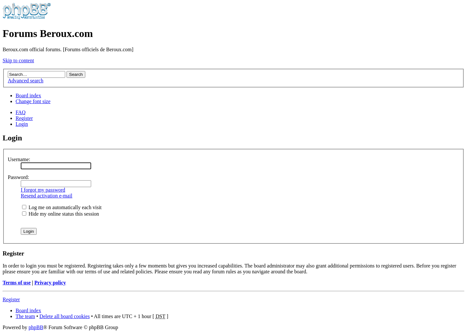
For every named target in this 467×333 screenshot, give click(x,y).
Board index (28, 95)
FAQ (21, 112)
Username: (19, 159)
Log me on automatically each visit (62, 207)
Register (24, 118)
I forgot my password (43, 190)
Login (22, 124)
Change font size (33, 101)
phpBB (36, 327)
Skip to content (18, 60)
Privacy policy (50, 282)
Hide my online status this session (60, 214)
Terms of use (17, 282)
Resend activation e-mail (46, 195)
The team (25, 316)
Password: (18, 177)
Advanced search (25, 80)
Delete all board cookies (65, 316)
